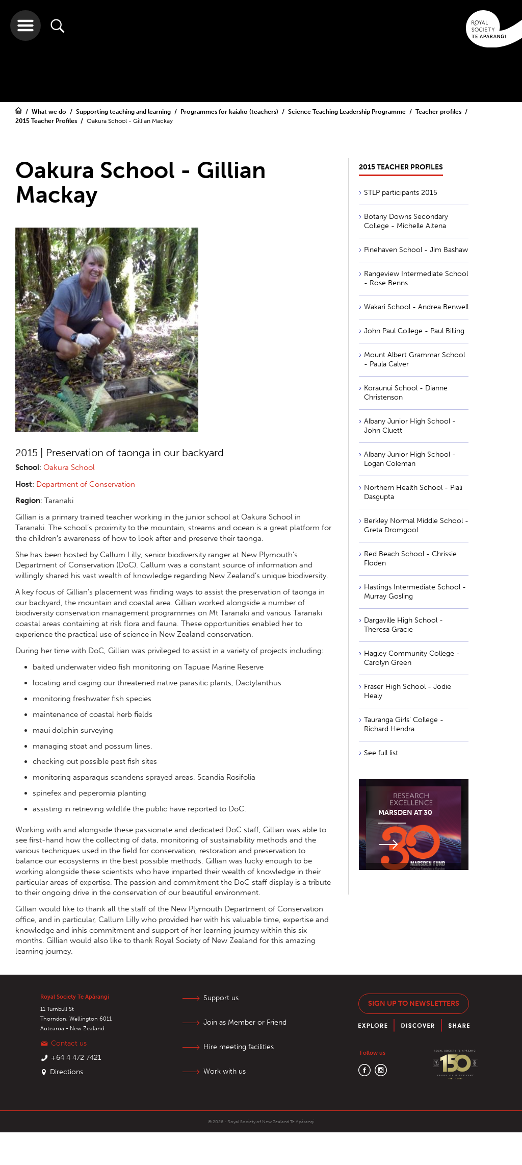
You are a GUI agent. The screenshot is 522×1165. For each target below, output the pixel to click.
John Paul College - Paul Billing (414, 331)
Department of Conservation (85, 484)
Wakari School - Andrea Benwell (416, 307)
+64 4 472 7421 (76, 1057)
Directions (66, 1072)
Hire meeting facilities (238, 1047)
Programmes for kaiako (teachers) (230, 111)
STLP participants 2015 (400, 192)
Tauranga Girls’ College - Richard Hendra (403, 724)
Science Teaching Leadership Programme (347, 111)
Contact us (69, 1043)
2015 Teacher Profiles (47, 121)
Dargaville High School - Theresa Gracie (403, 625)
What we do (50, 111)
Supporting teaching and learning (124, 111)
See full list (381, 753)
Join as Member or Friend (244, 1022)
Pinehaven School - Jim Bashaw (416, 249)
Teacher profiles (439, 111)
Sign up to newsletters (413, 1003)
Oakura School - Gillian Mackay (130, 121)
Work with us (224, 1071)
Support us (221, 998)
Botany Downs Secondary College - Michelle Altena (406, 221)
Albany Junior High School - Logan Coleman (410, 459)
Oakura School (69, 467)
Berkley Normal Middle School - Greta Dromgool (416, 525)
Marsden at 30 (405, 812)
